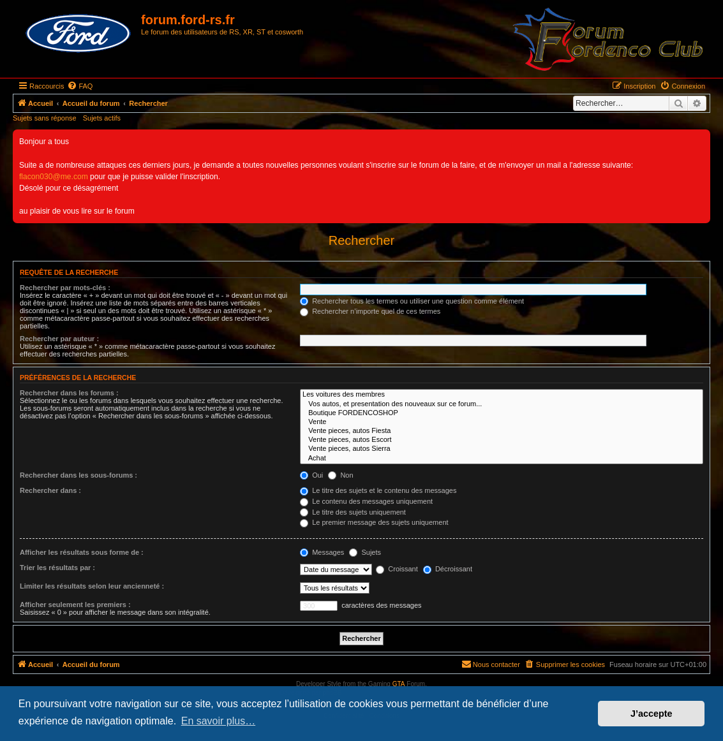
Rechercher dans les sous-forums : (78, 475)
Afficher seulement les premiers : (75, 604)
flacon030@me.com (53, 176)
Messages (322, 552)
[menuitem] (80, 86)
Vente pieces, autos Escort (501, 440)
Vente (501, 422)
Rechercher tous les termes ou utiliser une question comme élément (412, 301)
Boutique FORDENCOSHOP (501, 413)
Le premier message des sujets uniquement (374, 522)
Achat (501, 458)
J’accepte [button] (651, 713)
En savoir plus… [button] (218, 720)
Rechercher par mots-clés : (65, 287)
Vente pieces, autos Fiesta (501, 431)
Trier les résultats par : (57, 567)
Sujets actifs (102, 118)
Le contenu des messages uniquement (366, 501)
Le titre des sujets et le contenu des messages (378, 490)
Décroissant (447, 569)
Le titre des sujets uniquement (353, 512)
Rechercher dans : (50, 490)
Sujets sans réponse (45, 118)
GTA (398, 683)
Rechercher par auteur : (59, 338)
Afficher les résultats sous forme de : (82, 552)
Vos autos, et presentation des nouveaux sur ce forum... (501, 404)
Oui (311, 475)
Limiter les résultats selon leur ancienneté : (92, 586)
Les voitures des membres (501, 394)
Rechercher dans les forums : (69, 393)
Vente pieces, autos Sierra (501, 448)
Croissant (397, 569)
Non (340, 475)
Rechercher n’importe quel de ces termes (370, 311)
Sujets (365, 552)
